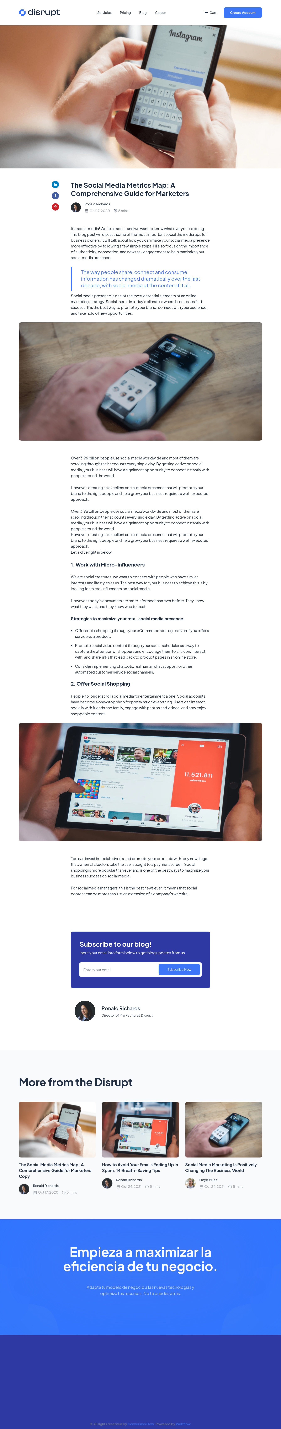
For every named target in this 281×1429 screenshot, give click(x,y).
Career (160, 12)
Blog (143, 12)
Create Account (243, 12)
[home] (39, 13)
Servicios (104, 12)
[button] (210, 12)
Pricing (125, 12)
